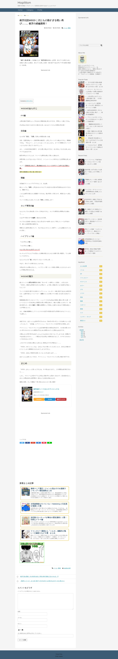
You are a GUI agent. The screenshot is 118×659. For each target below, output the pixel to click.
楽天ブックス (61, 399)
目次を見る (29, 101)
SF (91, 274)
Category (30, 10)
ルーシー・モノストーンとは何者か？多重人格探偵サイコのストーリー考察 (94, 91)
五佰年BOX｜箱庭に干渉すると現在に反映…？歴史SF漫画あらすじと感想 (93, 201)
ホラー (91, 286)
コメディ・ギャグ (91, 317)
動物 (69, 28)
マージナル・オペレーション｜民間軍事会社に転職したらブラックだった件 (93, 191)
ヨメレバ (41, 392)
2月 (82, 335)
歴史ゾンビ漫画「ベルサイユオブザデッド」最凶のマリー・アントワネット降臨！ (93, 231)
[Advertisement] (45, 83)
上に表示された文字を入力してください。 (30, 633)
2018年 (82, 330)
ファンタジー (91, 278)
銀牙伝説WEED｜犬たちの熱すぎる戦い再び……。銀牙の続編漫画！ (94, 112)
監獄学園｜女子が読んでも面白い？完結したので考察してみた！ (93, 172)
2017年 (82, 340)
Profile (39, 10)
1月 (82, 337)
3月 (82, 333)
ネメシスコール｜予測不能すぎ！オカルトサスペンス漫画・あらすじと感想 (93, 162)
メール (20, 617)
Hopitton (24, 2)
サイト (20, 623)
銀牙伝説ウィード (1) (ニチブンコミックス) (46, 389)
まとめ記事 (91, 266)
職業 (91, 301)
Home (20, 10)
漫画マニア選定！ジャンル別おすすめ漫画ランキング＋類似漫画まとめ (48, 490)
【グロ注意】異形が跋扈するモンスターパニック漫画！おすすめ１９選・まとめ (94, 84)
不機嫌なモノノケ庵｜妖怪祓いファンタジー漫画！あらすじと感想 (93, 181)
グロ (91, 290)
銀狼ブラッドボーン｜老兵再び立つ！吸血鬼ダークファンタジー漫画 (93, 221)
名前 (19, 611)
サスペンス (91, 282)
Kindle (50, 399)
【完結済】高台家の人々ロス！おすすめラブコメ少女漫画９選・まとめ (94, 140)
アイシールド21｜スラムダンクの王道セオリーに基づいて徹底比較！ (94, 119)
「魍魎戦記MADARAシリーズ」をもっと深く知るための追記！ (94, 126)
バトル (65, 28)
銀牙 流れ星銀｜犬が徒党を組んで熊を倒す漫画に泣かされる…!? (37, 576)
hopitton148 (67, 568)
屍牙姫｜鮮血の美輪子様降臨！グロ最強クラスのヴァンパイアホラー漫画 (93, 251)
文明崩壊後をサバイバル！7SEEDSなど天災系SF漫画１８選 (93, 241)
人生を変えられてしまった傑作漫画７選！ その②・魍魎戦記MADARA (94, 98)
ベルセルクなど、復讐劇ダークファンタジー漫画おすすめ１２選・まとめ (94, 147)
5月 (82, 331)
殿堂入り (91, 321)
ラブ (91, 313)
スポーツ (91, 305)
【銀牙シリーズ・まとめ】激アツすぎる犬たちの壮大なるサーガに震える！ (40, 581)
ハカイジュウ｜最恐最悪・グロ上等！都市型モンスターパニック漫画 (94, 105)
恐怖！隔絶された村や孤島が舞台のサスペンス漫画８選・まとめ (94, 133)
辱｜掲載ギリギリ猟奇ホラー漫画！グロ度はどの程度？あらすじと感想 (93, 211)
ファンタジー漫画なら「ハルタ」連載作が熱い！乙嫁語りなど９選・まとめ (48, 532)
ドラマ (91, 293)
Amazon (38, 399)
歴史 (91, 297)
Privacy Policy (59, 654)
